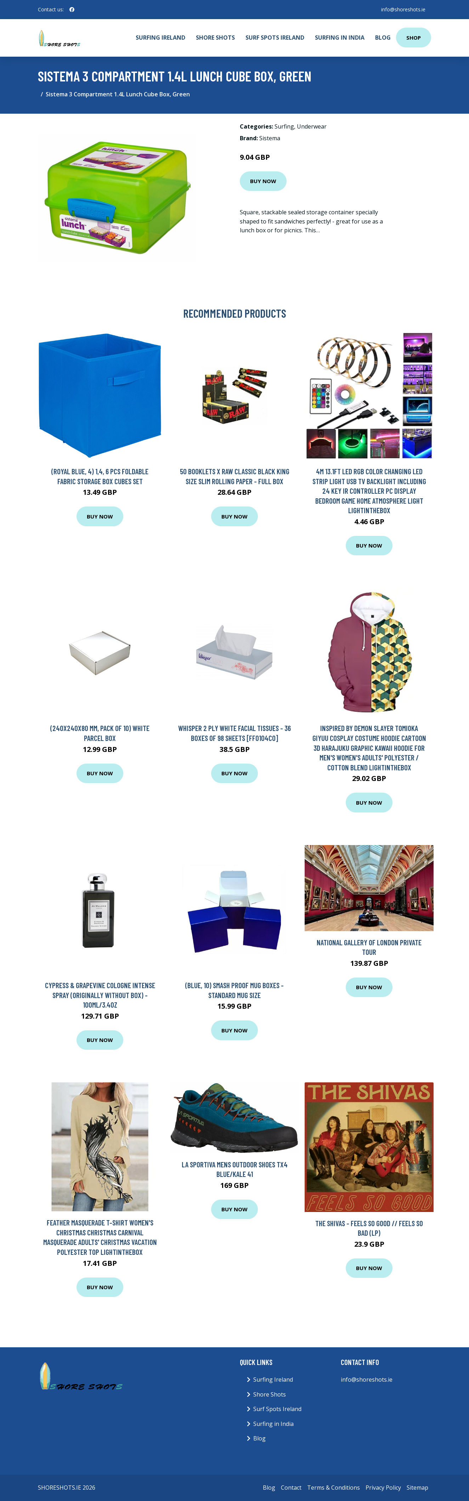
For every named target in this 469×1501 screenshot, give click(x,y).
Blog (383, 37)
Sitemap (417, 1487)
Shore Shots (215, 37)
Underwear (312, 126)
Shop (413, 37)
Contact (291, 1487)
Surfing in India (340, 37)
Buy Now (263, 181)
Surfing (284, 126)
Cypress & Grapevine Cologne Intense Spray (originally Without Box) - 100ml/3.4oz (100, 995)
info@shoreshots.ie (403, 9)
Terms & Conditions (333, 1487)
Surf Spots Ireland (274, 37)
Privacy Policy (383, 1487)
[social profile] (72, 9)
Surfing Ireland (160, 37)
